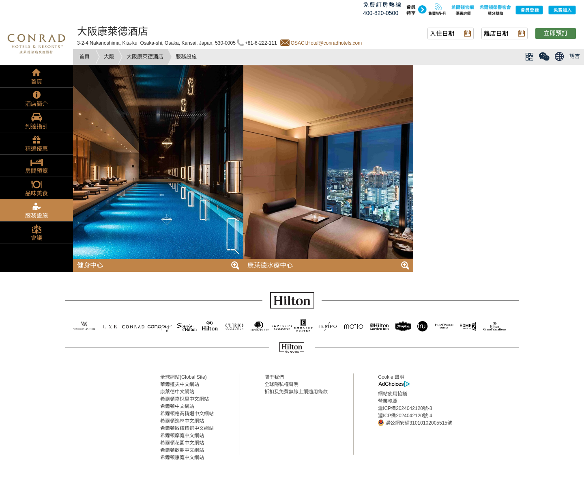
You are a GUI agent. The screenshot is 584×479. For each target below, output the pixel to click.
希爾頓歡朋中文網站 (182, 450)
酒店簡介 (36, 104)
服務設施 (36, 215)
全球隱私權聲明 (281, 384)
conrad (36, 42)
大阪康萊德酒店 (145, 57)
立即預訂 (555, 33)
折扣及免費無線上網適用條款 (296, 392)
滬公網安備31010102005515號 (415, 422)
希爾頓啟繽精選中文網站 (187, 428)
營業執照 (387, 401)
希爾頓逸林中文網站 (182, 421)
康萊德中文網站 (177, 392)
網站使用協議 (392, 394)
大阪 (109, 57)
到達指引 (36, 126)
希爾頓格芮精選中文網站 (187, 413)
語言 (574, 56)
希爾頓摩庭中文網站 (182, 435)
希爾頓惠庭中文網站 (182, 457)
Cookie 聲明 (391, 377)
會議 (36, 238)
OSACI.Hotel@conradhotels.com (326, 43)
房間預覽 (36, 171)
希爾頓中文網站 (177, 406)
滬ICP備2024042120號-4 (405, 416)
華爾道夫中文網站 (179, 384)
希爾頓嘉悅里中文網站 (184, 399)
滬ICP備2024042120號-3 (405, 408)
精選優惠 (36, 148)
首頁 (84, 57)
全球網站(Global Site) (183, 377)
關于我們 (274, 377)
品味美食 (36, 193)
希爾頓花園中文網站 (182, 443)
